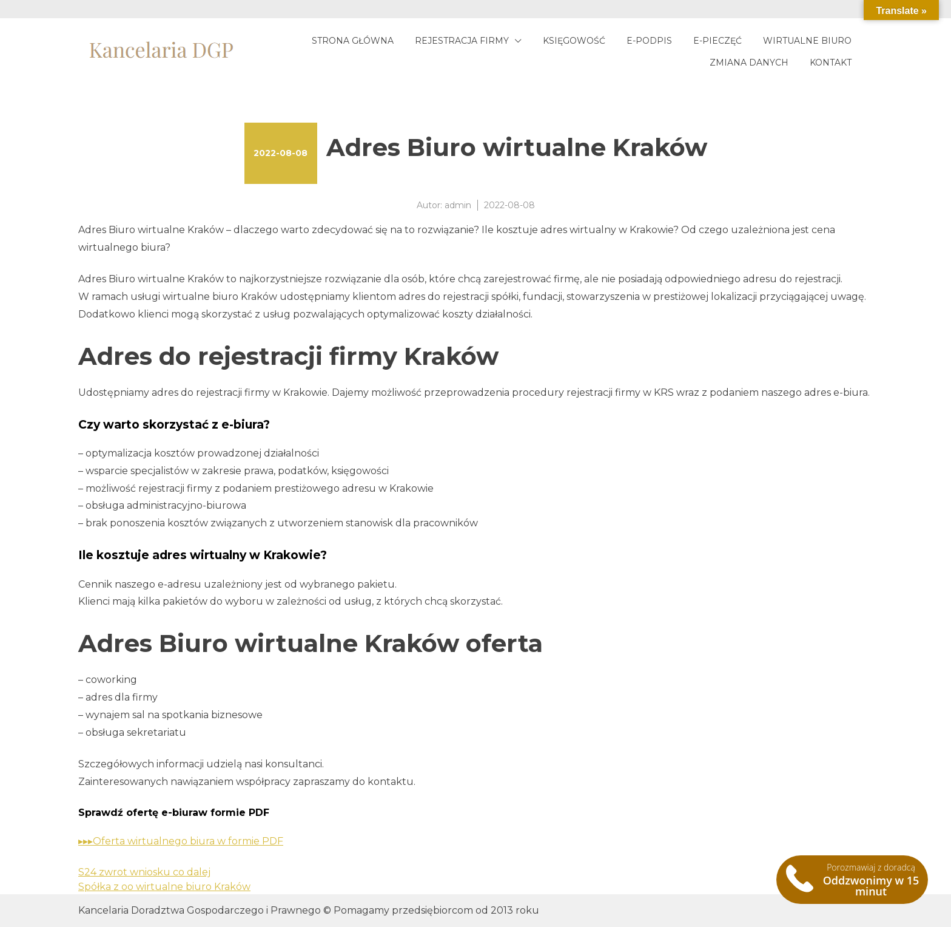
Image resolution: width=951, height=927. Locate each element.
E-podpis (649, 40)
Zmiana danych (749, 62)
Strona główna (353, 40)
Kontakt (831, 62)
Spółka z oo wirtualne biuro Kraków (164, 886)
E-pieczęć (717, 40)
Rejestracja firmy (462, 40)
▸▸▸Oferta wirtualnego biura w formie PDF (180, 841)
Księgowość (574, 40)
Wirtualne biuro (807, 40)
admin (458, 205)
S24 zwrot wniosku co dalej (144, 872)
